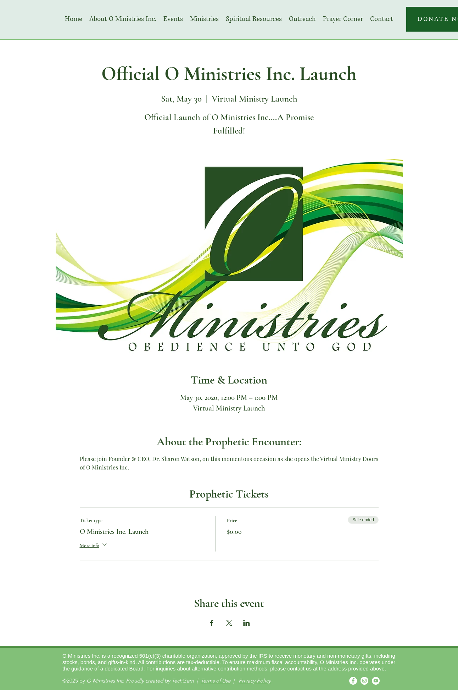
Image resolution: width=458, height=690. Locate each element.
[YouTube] (376, 681)
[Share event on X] (229, 623)
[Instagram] (364, 681)
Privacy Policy (255, 680)
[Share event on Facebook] (211, 623)
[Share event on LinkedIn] (246, 623)
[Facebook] (353, 681)
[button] (173, 19)
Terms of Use (215, 680)
